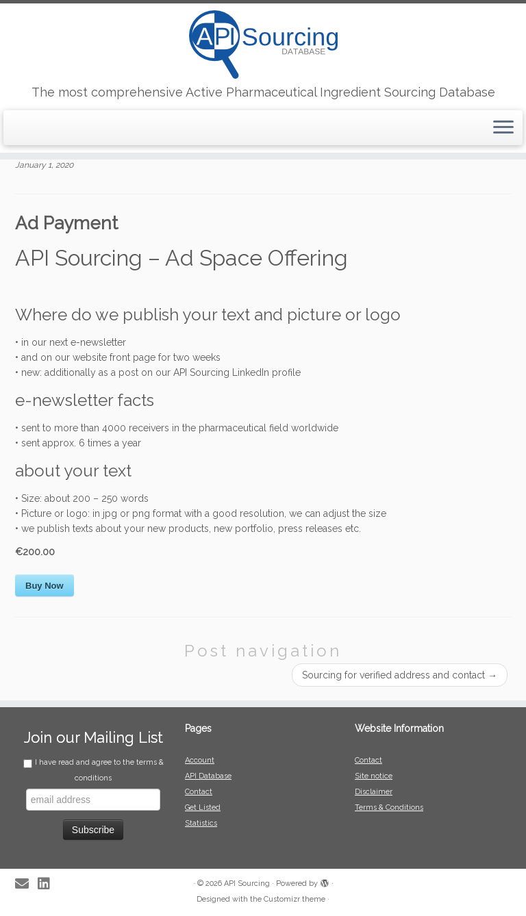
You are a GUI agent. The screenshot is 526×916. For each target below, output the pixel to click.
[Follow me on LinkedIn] (48, 884)
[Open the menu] (503, 128)
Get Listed (203, 807)
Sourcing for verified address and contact (399, 675)
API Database (208, 776)
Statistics (201, 823)
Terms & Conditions (389, 807)
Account (199, 760)
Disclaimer (373, 791)
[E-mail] (26, 884)
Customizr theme (294, 899)
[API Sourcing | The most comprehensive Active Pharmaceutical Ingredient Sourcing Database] (263, 44)
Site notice (373, 776)
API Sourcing (247, 883)
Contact (198, 791)
